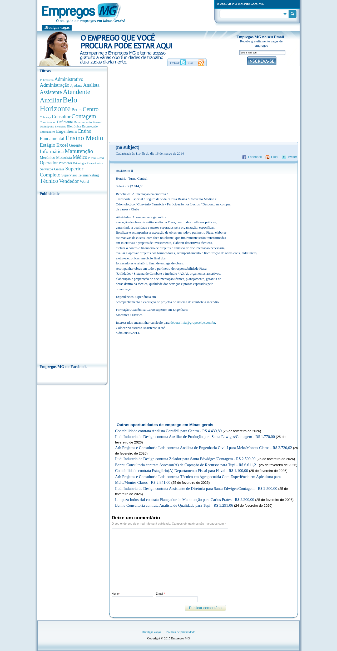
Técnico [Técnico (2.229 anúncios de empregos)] (49, 181)
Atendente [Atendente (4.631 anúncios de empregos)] (76, 91)
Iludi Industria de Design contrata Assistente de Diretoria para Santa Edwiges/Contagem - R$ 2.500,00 (196, 488)
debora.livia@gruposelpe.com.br (192, 322)
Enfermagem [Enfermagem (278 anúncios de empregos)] (47, 131)
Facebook (255, 157)
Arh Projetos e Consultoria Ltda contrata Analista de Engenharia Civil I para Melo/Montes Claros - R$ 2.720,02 (203, 448)
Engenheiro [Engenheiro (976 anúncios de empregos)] (66, 131)
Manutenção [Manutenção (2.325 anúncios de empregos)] (79, 151)
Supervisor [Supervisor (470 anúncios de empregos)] (69, 175)
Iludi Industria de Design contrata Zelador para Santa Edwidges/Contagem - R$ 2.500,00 (185, 459)
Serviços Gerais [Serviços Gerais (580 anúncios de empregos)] (52, 169)
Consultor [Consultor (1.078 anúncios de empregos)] (61, 116)
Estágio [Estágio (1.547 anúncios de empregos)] (47, 145)
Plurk (274, 157)
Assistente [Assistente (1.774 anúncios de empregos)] (51, 92)
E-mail (160, 593)
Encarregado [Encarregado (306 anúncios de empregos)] (90, 126)
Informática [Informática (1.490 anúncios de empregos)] (52, 151)
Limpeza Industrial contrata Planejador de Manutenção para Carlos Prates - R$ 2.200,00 (184, 499)
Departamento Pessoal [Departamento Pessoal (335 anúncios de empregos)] (88, 122)
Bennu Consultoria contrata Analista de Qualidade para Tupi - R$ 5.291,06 (174, 505)
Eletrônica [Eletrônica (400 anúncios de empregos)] (74, 126)
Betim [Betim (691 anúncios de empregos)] (77, 109)
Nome (116, 593)
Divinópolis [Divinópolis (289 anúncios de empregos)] (47, 126)
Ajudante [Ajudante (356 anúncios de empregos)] (76, 85)
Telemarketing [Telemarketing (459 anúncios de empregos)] (88, 175)
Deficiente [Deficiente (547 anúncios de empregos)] (65, 122)
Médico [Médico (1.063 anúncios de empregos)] (80, 157)
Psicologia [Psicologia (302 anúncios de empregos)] (79, 163)
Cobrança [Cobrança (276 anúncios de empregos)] (45, 117)
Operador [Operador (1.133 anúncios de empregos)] (49, 162)
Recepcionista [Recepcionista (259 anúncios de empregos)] (95, 163)
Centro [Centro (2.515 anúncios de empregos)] (90, 109)
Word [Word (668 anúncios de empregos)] (84, 181)
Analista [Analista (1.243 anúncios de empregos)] (91, 85)
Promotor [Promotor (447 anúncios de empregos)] (65, 163)
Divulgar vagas (57, 27)
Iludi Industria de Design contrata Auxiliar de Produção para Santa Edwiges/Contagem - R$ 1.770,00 (195, 437)
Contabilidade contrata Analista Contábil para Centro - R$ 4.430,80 (168, 431)
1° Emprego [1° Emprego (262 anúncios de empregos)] (46, 79)
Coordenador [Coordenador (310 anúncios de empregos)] (48, 122)
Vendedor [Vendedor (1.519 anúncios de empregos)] (69, 181)
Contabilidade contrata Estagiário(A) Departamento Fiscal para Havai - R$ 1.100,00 (181, 470)
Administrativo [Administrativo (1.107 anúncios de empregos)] (68, 79)
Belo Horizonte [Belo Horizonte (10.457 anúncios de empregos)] (58, 104)
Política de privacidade (180, 632)
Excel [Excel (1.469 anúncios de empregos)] (62, 145)
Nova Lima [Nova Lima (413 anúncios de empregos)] (96, 158)
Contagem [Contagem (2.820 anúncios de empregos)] (83, 116)
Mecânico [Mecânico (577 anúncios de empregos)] (47, 157)
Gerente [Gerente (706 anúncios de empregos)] (75, 145)
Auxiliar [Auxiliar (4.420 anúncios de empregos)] (51, 100)
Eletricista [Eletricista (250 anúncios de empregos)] (60, 126)
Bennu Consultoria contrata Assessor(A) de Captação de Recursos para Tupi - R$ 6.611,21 (186, 465)
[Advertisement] (72, 278)
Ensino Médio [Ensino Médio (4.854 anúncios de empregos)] (84, 138)
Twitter (292, 157)
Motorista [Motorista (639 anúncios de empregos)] (64, 157)
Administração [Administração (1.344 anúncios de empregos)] (54, 85)
